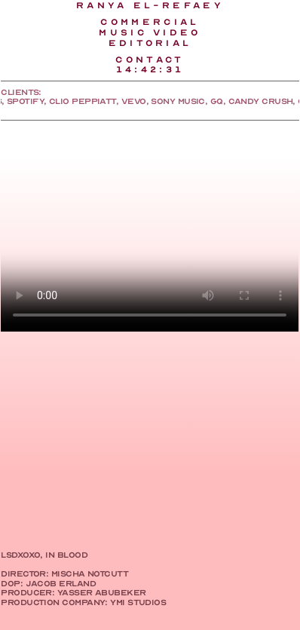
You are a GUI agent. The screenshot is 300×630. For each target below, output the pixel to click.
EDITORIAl (150, 43)
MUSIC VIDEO (150, 32)
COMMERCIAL (149, 22)
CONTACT (149, 59)
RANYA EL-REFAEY (150, 5)
